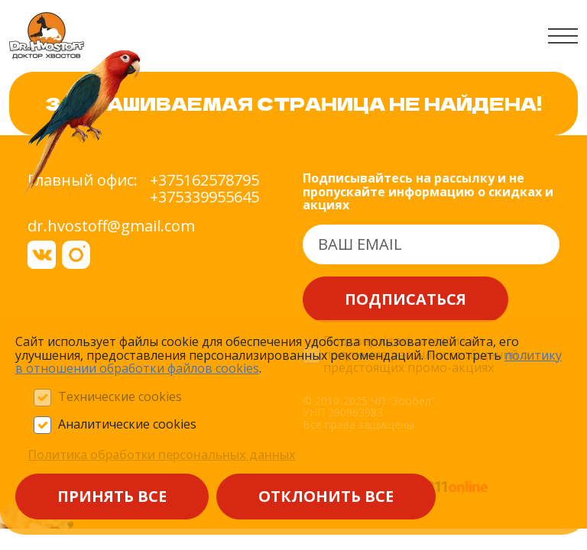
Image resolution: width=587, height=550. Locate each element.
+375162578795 (204, 180)
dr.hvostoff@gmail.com (111, 225)
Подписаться (405, 299)
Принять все (112, 496)
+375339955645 (204, 197)
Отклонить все (326, 496)
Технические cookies (120, 397)
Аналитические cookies (127, 425)
